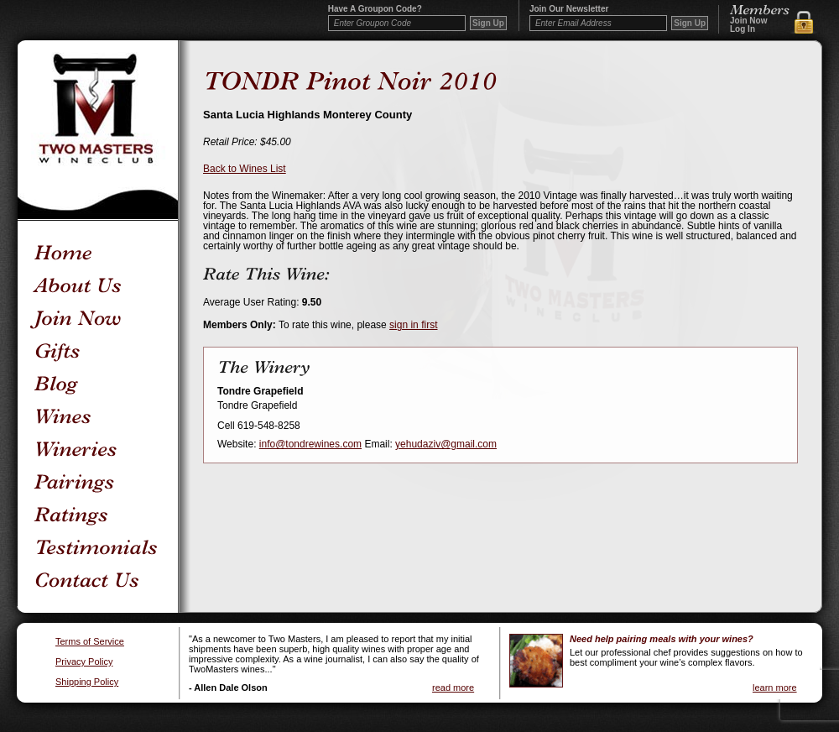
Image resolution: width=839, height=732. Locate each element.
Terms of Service (89, 641)
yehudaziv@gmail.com (446, 444)
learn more (775, 687)
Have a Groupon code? (375, 9)
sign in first (413, 325)
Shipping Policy (86, 682)
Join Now (748, 21)
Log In (742, 29)
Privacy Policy (83, 662)
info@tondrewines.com (310, 444)
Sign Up (690, 23)
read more (453, 687)
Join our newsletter (568, 9)
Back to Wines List (244, 169)
